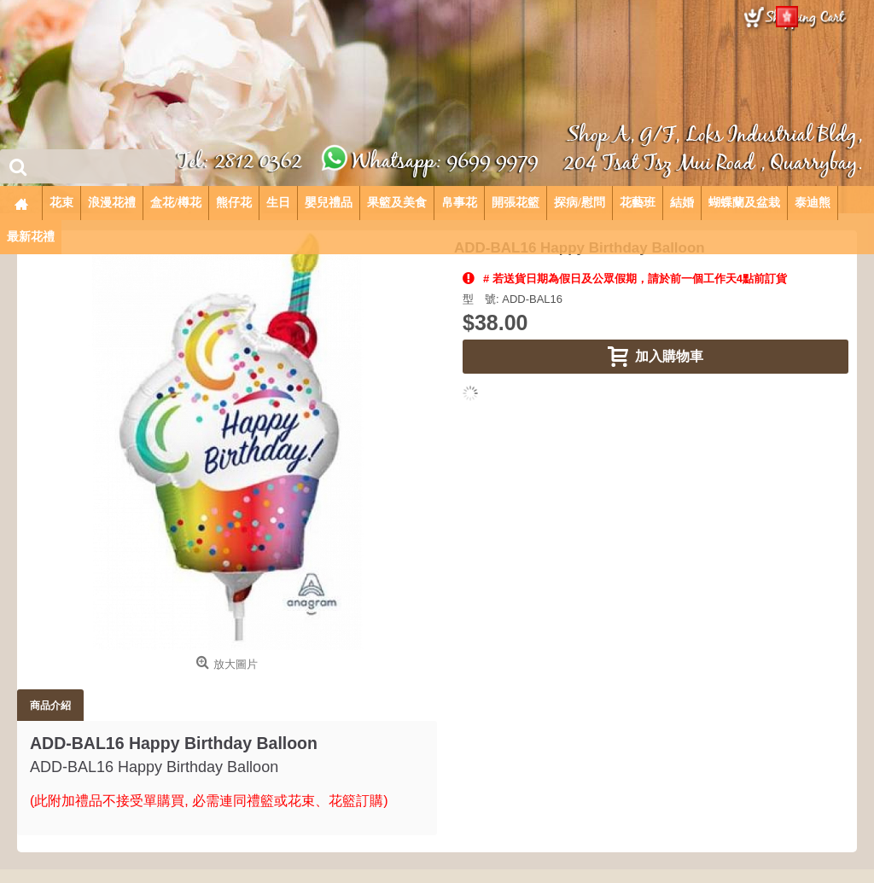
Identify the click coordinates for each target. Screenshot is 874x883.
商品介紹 (50, 705)
